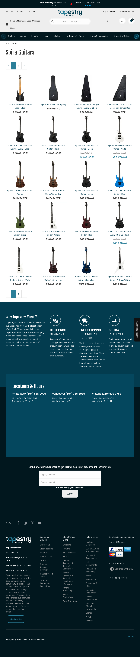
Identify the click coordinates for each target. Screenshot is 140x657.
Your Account (46, 556)
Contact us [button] (20, 11)
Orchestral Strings (122, 36)
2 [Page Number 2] (20, 65)
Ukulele (57, 36)
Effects (34, 36)
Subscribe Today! (137, 329)
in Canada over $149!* (53, 4)
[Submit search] (52, 21)
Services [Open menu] (9, 11)
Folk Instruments (91, 563)
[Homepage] (70, 13)
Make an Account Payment (44, 567)
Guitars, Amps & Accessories (92, 550)
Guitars (11, 36)
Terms (66, 556)
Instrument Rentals (126, 11)
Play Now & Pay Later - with (88, 4)
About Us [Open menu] (33, 11)
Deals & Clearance (18, 21)
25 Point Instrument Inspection (45, 583)
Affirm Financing (67, 589)
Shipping (67, 544)
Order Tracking (46, 548)
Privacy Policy (69, 552)
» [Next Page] (25, 66)
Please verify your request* (70, 487)
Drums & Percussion (99, 36)
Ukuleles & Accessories (91, 556)
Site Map (130, 636)
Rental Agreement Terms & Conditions (68, 564)
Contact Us (16, 619)
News (12, 28)
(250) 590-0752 (17, 570)
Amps (23, 36)
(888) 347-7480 (12, 552)
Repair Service (109, 11)
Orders (43, 560)
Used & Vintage (33, 21)
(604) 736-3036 (18, 565)
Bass (46, 36)
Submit (70, 493)
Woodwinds (91, 579)
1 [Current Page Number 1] (14, 66)
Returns (66, 548)
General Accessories (91, 598)
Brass (88, 575)
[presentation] (3, 36)
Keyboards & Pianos (75, 36)
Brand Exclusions (68, 595)
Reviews (90, 620)
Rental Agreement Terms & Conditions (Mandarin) (68, 578)
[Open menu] (7, 24)
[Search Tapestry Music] (70, 21)
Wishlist (44, 552)
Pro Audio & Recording (91, 570)
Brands (89, 612)
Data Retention (70, 601)
